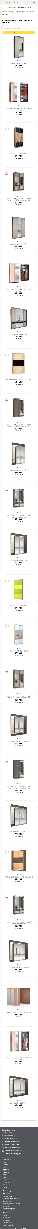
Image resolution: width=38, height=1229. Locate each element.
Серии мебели (7, 1222)
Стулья (5, 1177)
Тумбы (5, 1167)
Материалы (6, 1217)
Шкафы (5, 1180)
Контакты (6, 1206)
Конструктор (22, 7)
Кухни (4, 1162)
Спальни (5, 1187)
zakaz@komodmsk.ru (13, 1147)
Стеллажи (6, 1182)
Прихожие (6, 1172)
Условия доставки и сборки (11, 1204)
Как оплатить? (7, 1201)
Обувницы (6, 1170)
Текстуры (6, 1220)
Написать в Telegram (13, 1154)
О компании (6, 1193)
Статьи (5, 1215)
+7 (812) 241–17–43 (12, 1144)
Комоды (5, 1165)
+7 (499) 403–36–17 (12, 1141)
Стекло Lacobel (8, 1225)
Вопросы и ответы (8, 1196)
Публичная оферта (9, 1209)
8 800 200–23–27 (11, 1138)
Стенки (5, 1185)
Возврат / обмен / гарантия (11, 1198)
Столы (5, 1175)
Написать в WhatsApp (13, 1151)
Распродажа (12, 7)
